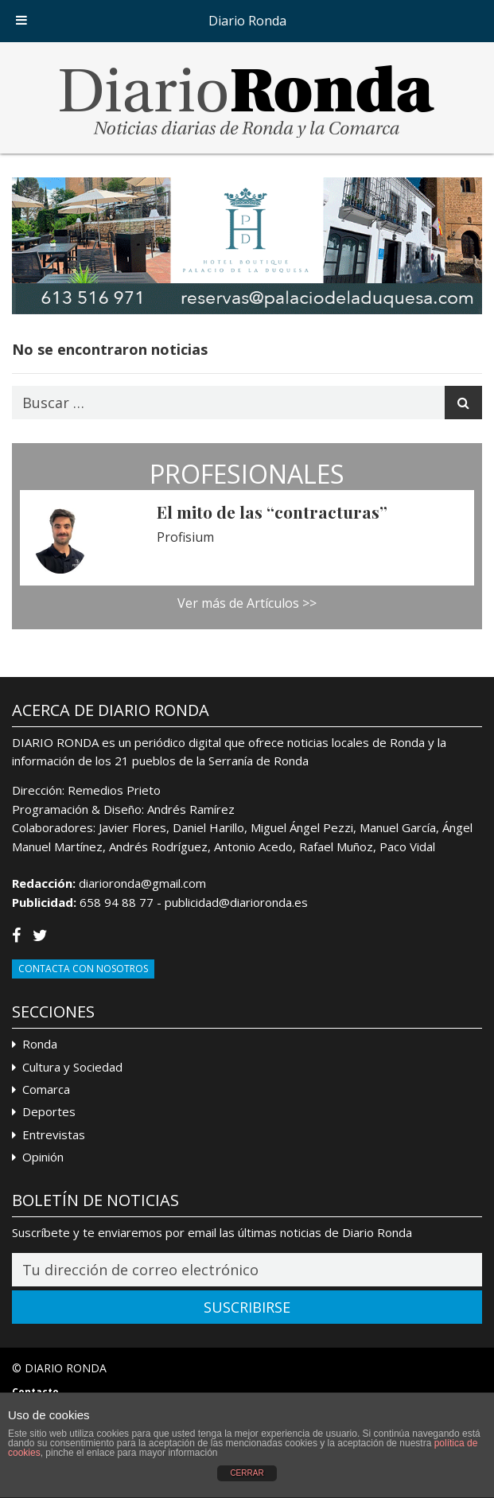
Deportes (49, 1111)
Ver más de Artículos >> (247, 603)
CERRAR (246, 1473)
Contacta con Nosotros (83, 968)
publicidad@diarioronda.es (236, 902)
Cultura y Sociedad (72, 1067)
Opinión (43, 1157)
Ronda (39, 1044)
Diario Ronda (247, 20)
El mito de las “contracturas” (272, 511)
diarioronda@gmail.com (142, 883)
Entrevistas (53, 1134)
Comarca (46, 1089)
